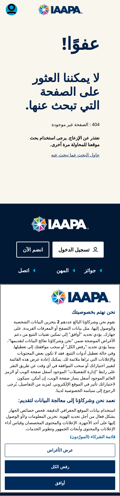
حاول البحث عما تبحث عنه (75, 155)
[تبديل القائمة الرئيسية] (108, 9)
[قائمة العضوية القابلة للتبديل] (11, 9)
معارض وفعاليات (91, 293)
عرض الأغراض (60, 475)
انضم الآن (33, 249)
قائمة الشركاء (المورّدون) (92, 462)
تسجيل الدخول (74, 249)
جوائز (90, 270)
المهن (62, 270)
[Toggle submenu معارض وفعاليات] (15, 293)
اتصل (23, 270)
